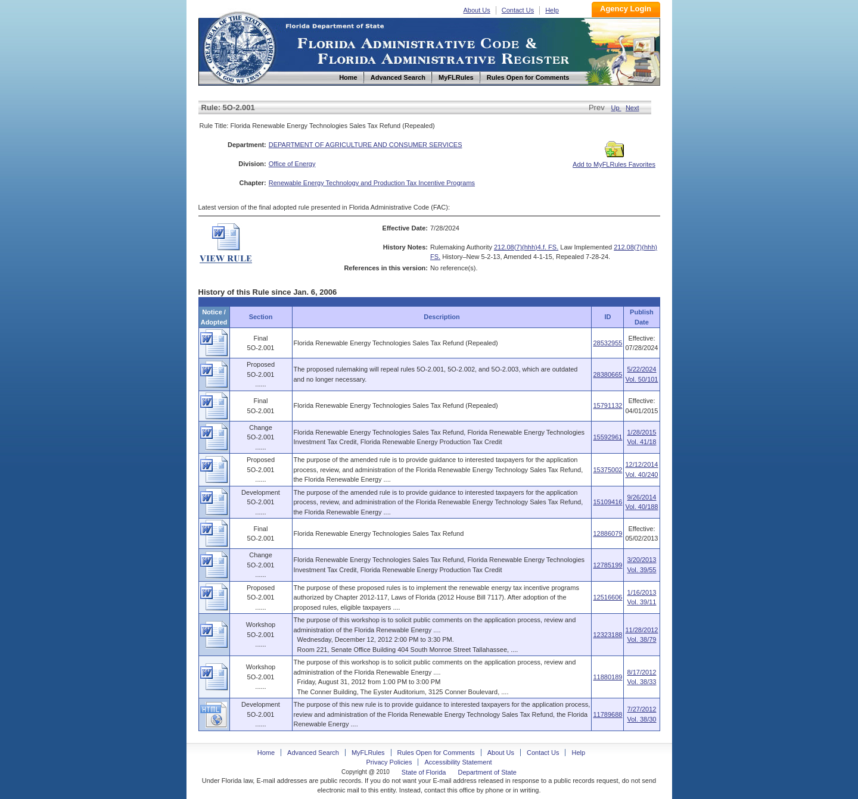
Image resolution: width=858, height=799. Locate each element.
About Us (477, 10)
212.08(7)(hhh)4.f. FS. (526, 247)
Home (238, 47)
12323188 (607, 634)
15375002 (607, 469)
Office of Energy (292, 163)
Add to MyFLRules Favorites (614, 161)
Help (552, 10)
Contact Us (518, 10)
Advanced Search (313, 752)
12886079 (607, 533)
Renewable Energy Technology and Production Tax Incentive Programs (372, 182)
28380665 (607, 374)
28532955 (607, 343)
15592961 (607, 437)
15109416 (607, 501)
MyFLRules (368, 752)
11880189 (607, 677)
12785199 (607, 565)
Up (616, 107)
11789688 (607, 714)
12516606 (607, 597)
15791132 (607, 405)
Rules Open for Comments (436, 752)
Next (632, 107)
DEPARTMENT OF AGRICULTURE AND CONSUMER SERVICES (365, 144)
